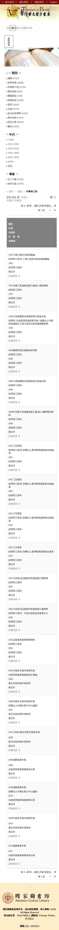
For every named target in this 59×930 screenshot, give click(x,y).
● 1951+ (10, 161)
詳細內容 (14, 276)
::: (7, 73)
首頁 (11, 192)
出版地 (18, 200)
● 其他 (9, 166)
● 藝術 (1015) (12, 126)
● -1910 (10, 139)
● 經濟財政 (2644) (15, 100)
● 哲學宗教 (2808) (15, 82)
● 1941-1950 (12, 157)
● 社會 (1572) (12, 109)
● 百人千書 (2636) (15, 179)
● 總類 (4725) (12, 78)
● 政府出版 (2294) (15, 183)
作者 (24, 197)
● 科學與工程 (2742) (16, 87)
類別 (20, 192)
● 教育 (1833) (12, 104)
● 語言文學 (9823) (15, 122)
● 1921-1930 (12, 148)
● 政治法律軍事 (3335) (17, 113)
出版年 (10, 200)
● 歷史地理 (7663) (15, 117)
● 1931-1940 (12, 152)
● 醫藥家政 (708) (14, 95)
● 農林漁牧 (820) (14, 91)
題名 (14, 197)
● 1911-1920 (12, 144)
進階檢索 (9, 41)
